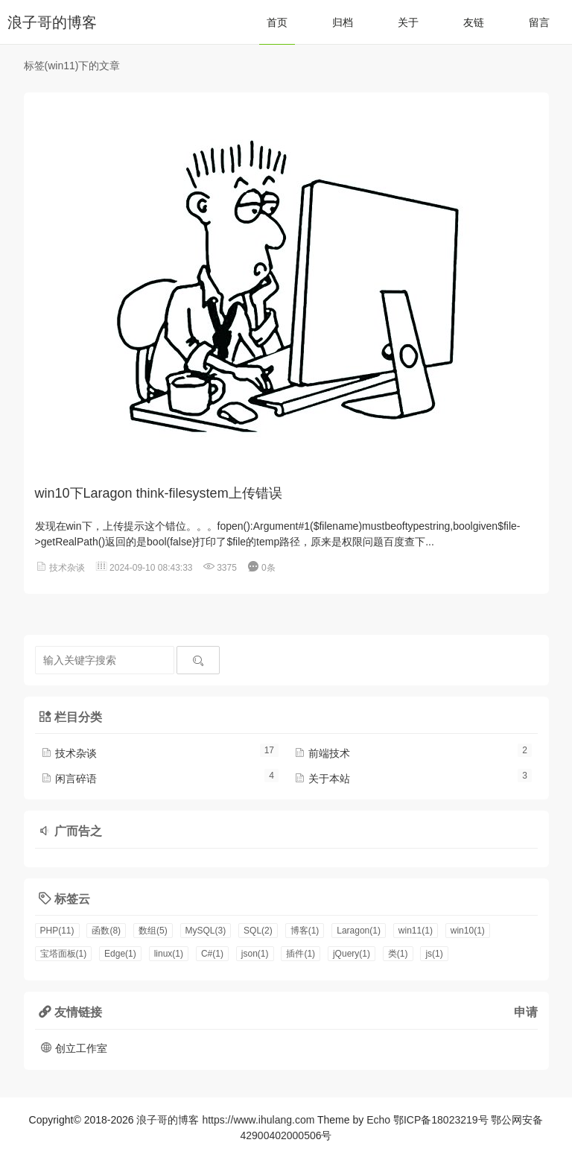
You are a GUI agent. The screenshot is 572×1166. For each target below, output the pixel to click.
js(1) (433, 953)
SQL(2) (258, 930)
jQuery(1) (351, 953)
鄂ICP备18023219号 (441, 1120)
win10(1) (468, 930)
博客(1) (305, 930)
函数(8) (106, 930)
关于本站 (321, 779)
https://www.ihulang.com (258, 1120)
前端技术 (321, 753)
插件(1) (300, 953)
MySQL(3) (205, 930)
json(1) (255, 953)
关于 (408, 22)
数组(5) (153, 930)
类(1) (398, 953)
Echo (378, 1120)
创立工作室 (73, 1048)
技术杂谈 (67, 568)
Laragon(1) (359, 930)
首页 (277, 22)
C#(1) (212, 953)
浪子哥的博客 (52, 22)
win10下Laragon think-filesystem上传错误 (158, 493)
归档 (342, 22)
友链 (473, 22)
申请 (526, 1011)
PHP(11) (57, 930)
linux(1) (168, 953)
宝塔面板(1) (63, 953)
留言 (539, 22)
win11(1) (415, 930)
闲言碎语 (68, 779)
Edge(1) (120, 953)
